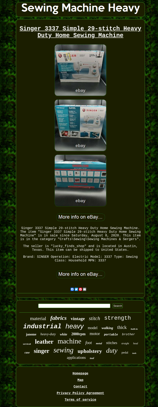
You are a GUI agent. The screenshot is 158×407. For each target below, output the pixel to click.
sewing (63, 350)
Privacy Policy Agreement (80, 393)
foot (88, 342)
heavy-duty (48, 334)
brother (128, 334)
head (135, 343)
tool (92, 358)
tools (134, 353)
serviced (27, 344)
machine (69, 341)
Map (81, 380)
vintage (78, 318)
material (38, 318)
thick (122, 327)
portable (111, 334)
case (27, 352)
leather (44, 341)
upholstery (90, 351)
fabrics (58, 318)
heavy (75, 326)
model (93, 328)
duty (111, 350)
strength (117, 318)
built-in (134, 329)
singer (41, 351)
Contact (80, 387)
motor (95, 333)
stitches (111, 343)
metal (99, 343)
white (63, 334)
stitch (94, 318)
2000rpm (78, 334)
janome (31, 334)
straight (125, 343)
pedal (125, 352)
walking (107, 328)
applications (76, 357)
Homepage (80, 373)
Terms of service (80, 400)
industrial (42, 326)
